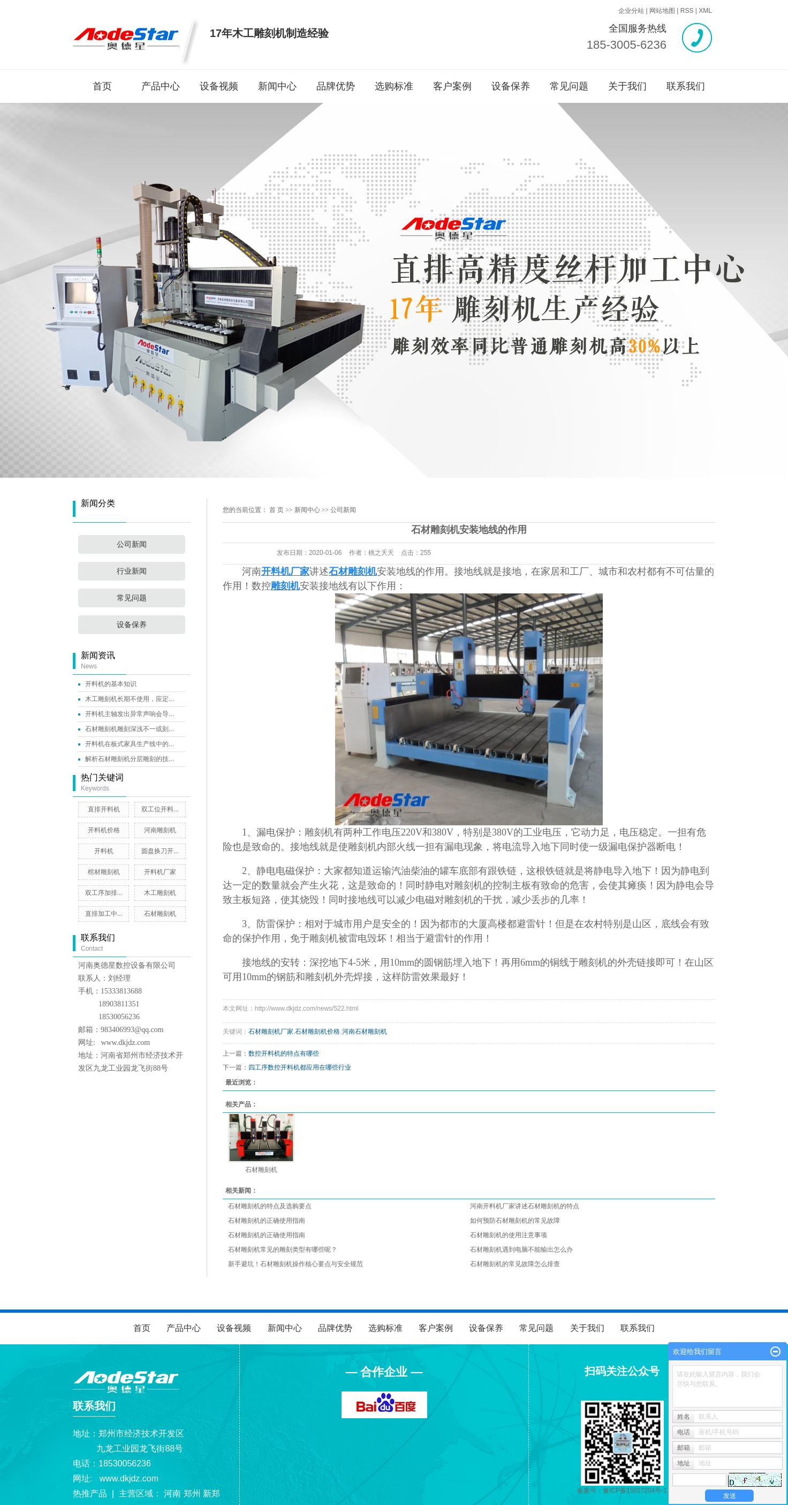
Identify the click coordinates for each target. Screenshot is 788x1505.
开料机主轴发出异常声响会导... (129, 714)
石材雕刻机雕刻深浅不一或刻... (129, 729)
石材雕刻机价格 (317, 1031)
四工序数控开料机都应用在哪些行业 (299, 1067)
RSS (687, 10)
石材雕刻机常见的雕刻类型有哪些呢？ (282, 1249)
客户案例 (452, 86)
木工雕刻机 (160, 893)
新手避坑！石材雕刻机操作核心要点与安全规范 (295, 1264)
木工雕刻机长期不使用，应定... (129, 699)
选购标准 (394, 86)
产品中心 (160, 86)
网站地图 (662, 10)
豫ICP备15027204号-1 (635, 1490)
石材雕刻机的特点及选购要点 (270, 1206)
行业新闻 (132, 571)
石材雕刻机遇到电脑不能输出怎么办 (521, 1249)
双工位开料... (160, 809)
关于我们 (627, 86)
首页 (102, 86)
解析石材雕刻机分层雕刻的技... (129, 759)
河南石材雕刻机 (364, 1031)
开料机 (103, 851)
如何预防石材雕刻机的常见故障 (515, 1220)
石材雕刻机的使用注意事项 (508, 1235)
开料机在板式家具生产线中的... (129, 744)
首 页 (276, 510)
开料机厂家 (160, 872)
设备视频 (219, 86)
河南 (172, 1493)
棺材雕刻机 (104, 872)
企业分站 (631, 10)
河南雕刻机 (160, 830)
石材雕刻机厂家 (270, 1031)
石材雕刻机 (160, 913)
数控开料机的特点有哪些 (283, 1053)
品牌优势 (335, 86)
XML (705, 10)
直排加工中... (104, 913)
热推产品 (90, 1493)
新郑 (211, 1493)
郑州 (192, 1493)
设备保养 (510, 86)
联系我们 (685, 86)
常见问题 (569, 86)
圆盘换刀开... (160, 851)
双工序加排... (104, 893)
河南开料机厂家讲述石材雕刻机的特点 (524, 1206)
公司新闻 (132, 544)
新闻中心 (277, 86)
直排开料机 (104, 809)
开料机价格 (104, 830)
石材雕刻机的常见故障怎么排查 (515, 1264)
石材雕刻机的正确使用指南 (266, 1220)
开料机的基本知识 (111, 684)
